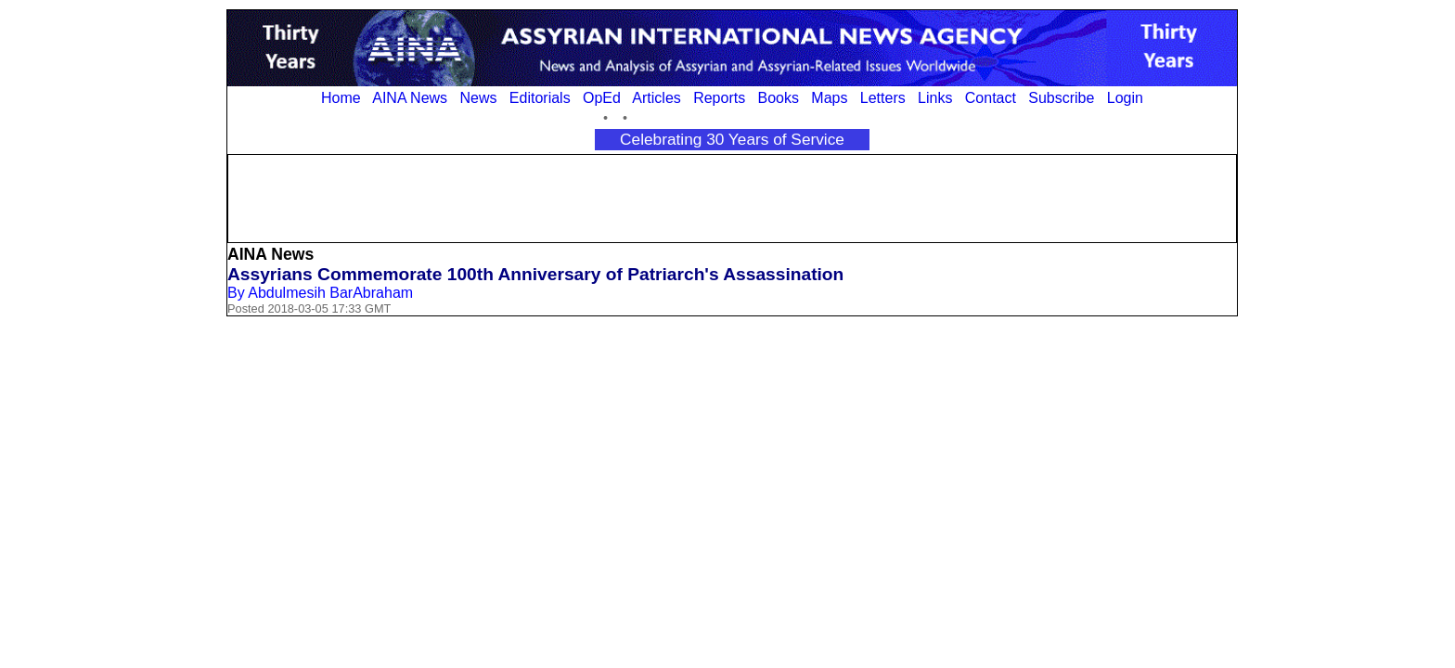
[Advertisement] (732, 196)
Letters (883, 98)
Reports (719, 98)
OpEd (602, 98)
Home (341, 98)
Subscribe (1061, 98)
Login (1125, 98)
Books (778, 98)
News (477, 98)
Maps (829, 98)
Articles (656, 98)
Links (935, 98)
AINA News (409, 98)
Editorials (540, 98)
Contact (990, 98)
